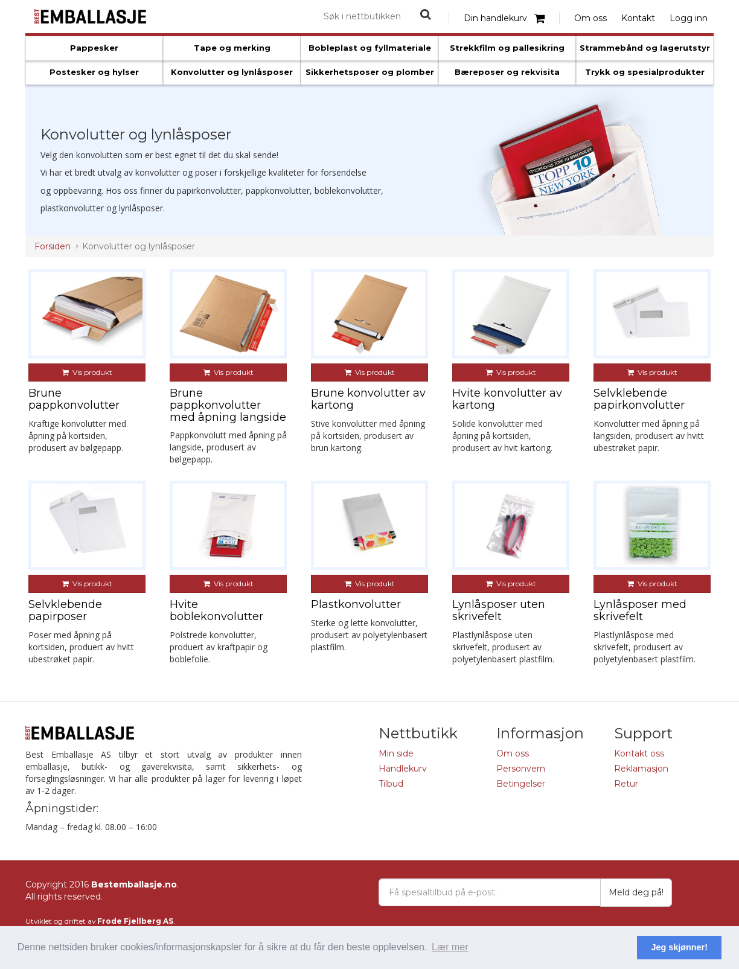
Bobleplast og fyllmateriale (370, 48)
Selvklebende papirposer (65, 610)
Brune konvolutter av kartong (368, 399)
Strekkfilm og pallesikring (507, 48)
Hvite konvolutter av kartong (507, 399)
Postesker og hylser (94, 72)
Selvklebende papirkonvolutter (639, 399)
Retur (626, 783)
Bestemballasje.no (134, 884)
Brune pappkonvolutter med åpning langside (228, 405)
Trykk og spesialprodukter (645, 72)
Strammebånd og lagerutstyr (645, 48)
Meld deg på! (636, 892)
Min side (396, 753)
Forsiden (52, 246)
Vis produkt (87, 372)
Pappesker (94, 48)
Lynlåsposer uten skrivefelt (498, 610)
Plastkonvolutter (356, 604)
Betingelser (520, 783)
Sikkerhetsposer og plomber (370, 72)
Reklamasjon (641, 768)
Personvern (520, 768)
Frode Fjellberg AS (135, 921)
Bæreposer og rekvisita (507, 72)
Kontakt (638, 18)
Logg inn (689, 18)
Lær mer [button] (450, 947)
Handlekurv (403, 768)
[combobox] (363, 16)
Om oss (590, 18)
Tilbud (391, 783)
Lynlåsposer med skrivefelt (639, 610)
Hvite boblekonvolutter (216, 610)
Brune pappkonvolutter (74, 399)
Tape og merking (232, 48)
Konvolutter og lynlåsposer (232, 72)
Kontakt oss (639, 753)
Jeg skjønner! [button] (679, 947)
